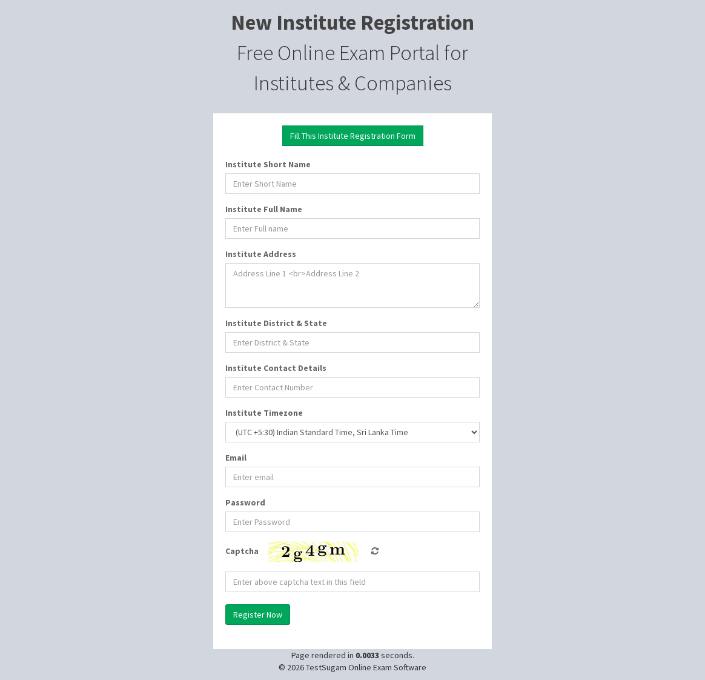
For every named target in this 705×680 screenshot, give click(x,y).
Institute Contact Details (275, 367)
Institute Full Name (263, 209)
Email (236, 457)
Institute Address (260, 253)
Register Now (257, 614)
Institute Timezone (264, 412)
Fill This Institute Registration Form (352, 135)
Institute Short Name (268, 164)
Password (245, 502)
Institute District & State (276, 323)
